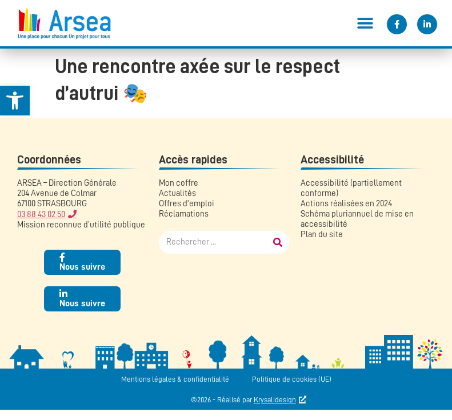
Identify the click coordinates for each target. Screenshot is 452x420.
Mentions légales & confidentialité (175, 379)
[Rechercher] (277, 242)
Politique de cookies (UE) (291, 379)
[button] (365, 23)
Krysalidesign (275, 399)
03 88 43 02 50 (41, 214)
